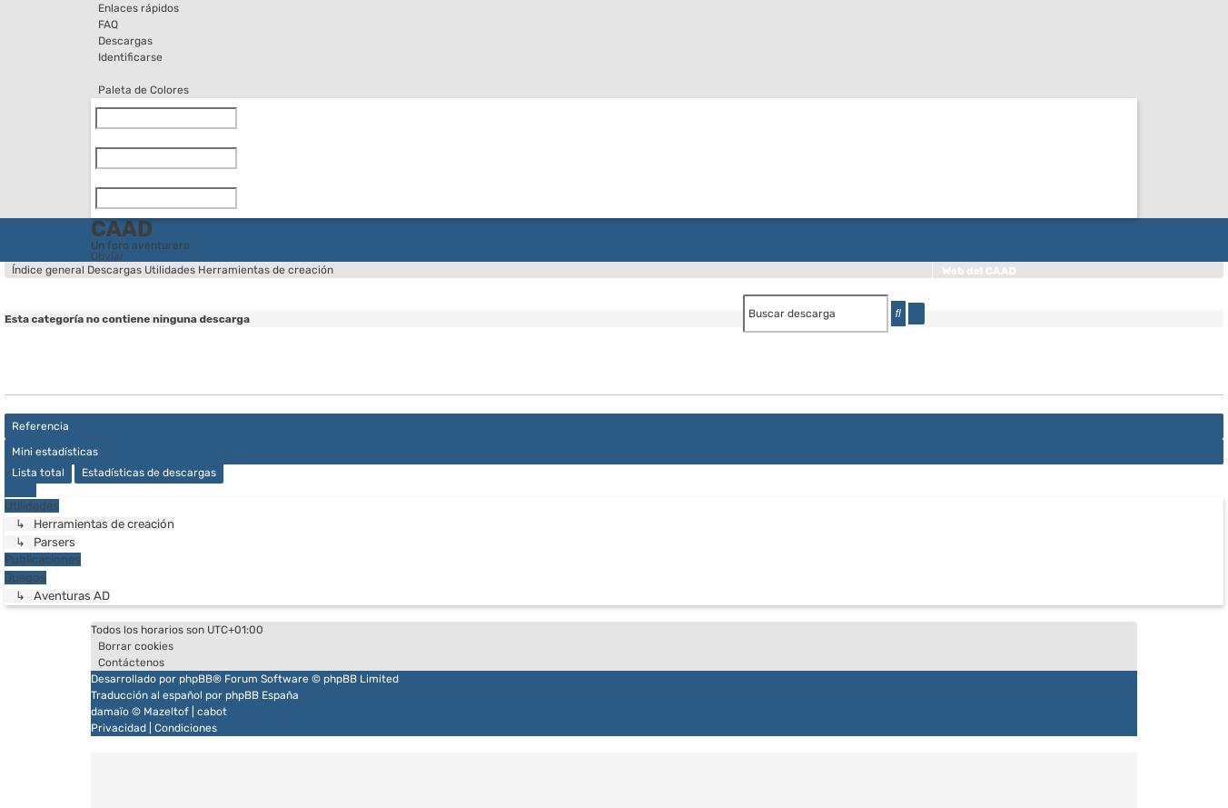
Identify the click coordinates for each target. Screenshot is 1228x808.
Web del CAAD (979, 270)
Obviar (107, 256)
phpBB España (262, 695)
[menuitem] (104, 24)
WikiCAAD (968, 290)
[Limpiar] (240, 118)
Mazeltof (166, 711)
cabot (212, 711)
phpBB (196, 679)
